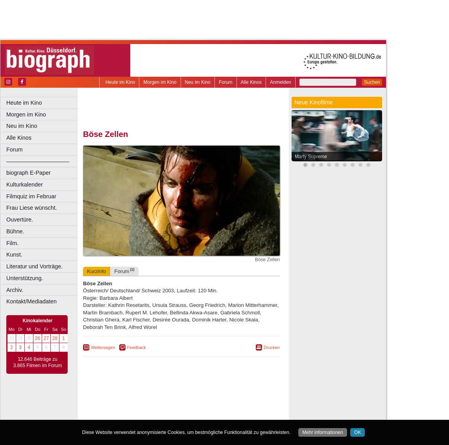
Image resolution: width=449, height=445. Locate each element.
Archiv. (14, 290)
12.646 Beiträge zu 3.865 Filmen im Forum (37, 362)
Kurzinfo (96, 271)
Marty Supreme (311, 156)
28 (54, 338)
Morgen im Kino (159, 82)
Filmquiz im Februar (31, 196)
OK (357, 432)
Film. (12, 243)
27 (46, 338)
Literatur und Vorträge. (34, 266)
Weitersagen (103, 347)
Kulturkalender (24, 184)
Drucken (272, 347)
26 (37, 338)
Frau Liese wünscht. (31, 208)
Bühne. (15, 231)
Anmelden (280, 82)
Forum (226, 82)
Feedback (136, 347)
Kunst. (14, 254)
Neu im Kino (198, 82)
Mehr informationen (322, 432)
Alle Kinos (251, 82)
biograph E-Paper (28, 173)
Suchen (372, 82)
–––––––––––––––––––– (37, 161)
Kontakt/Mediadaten (31, 301)
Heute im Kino (120, 82)
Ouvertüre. (19, 219)
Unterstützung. (24, 278)
